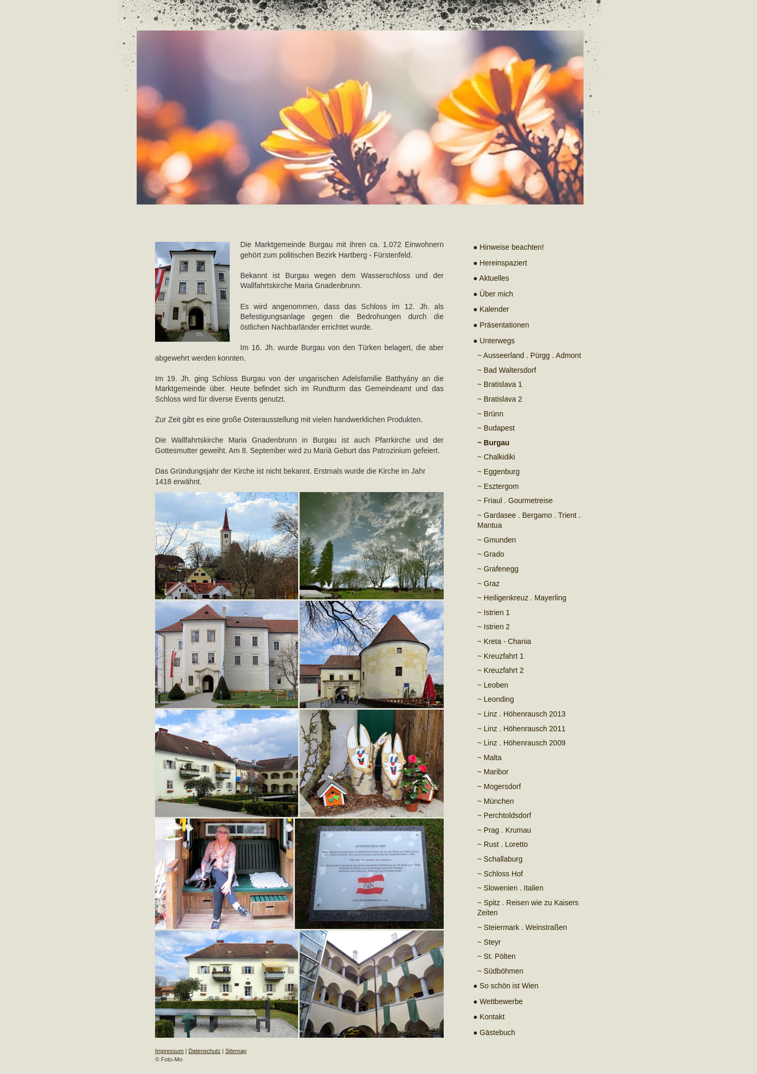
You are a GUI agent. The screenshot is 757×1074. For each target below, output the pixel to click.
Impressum (169, 1051)
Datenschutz (204, 1051)
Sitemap (236, 1051)
